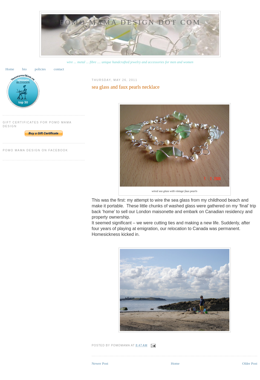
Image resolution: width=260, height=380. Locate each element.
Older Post (249, 363)
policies (40, 69)
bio (24, 69)
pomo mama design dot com (130, 22)
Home (9, 69)
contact (59, 69)
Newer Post (100, 363)
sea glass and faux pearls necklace (126, 87)
